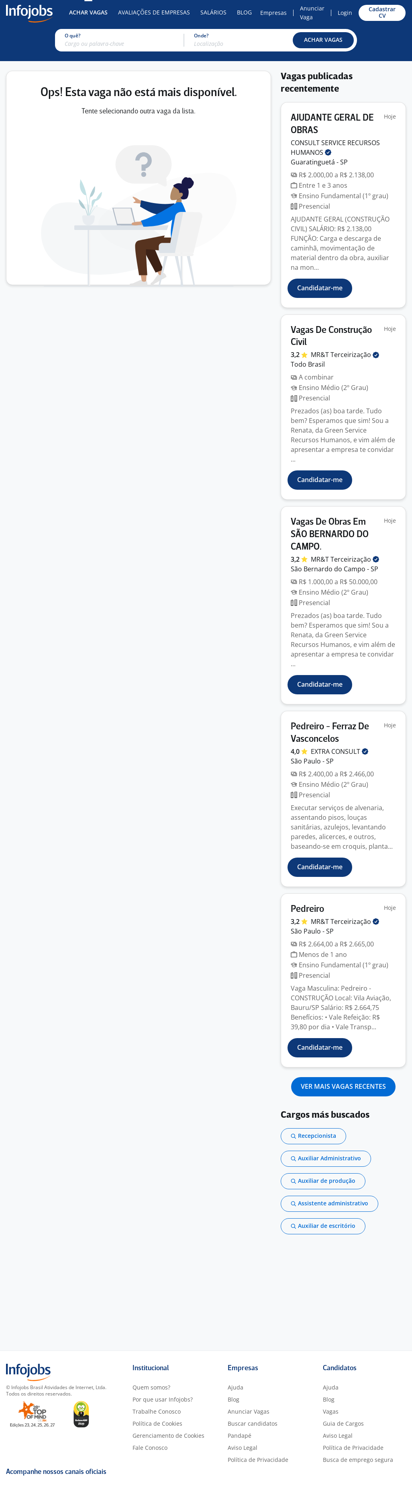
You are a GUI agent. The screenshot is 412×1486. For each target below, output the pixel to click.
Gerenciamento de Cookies (168, 1435)
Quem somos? (151, 1387)
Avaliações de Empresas (154, 12)
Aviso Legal (242, 1447)
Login (345, 12)
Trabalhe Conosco (157, 1411)
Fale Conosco (150, 1447)
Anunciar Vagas (248, 1411)
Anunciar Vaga (312, 12)
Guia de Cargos (343, 1423)
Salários (213, 12)
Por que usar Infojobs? (163, 1399)
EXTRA (339, 751)
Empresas (273, 12)
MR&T (345, 354)
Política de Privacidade (258, 1459)
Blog (244, 12)
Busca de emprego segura (358, 1459)
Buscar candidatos (252, 1423)
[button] (323, 40)
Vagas (331, 1411)
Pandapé (239, 1435)
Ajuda (235, 1387)
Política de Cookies (157, 1423)
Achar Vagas (88, 12)
